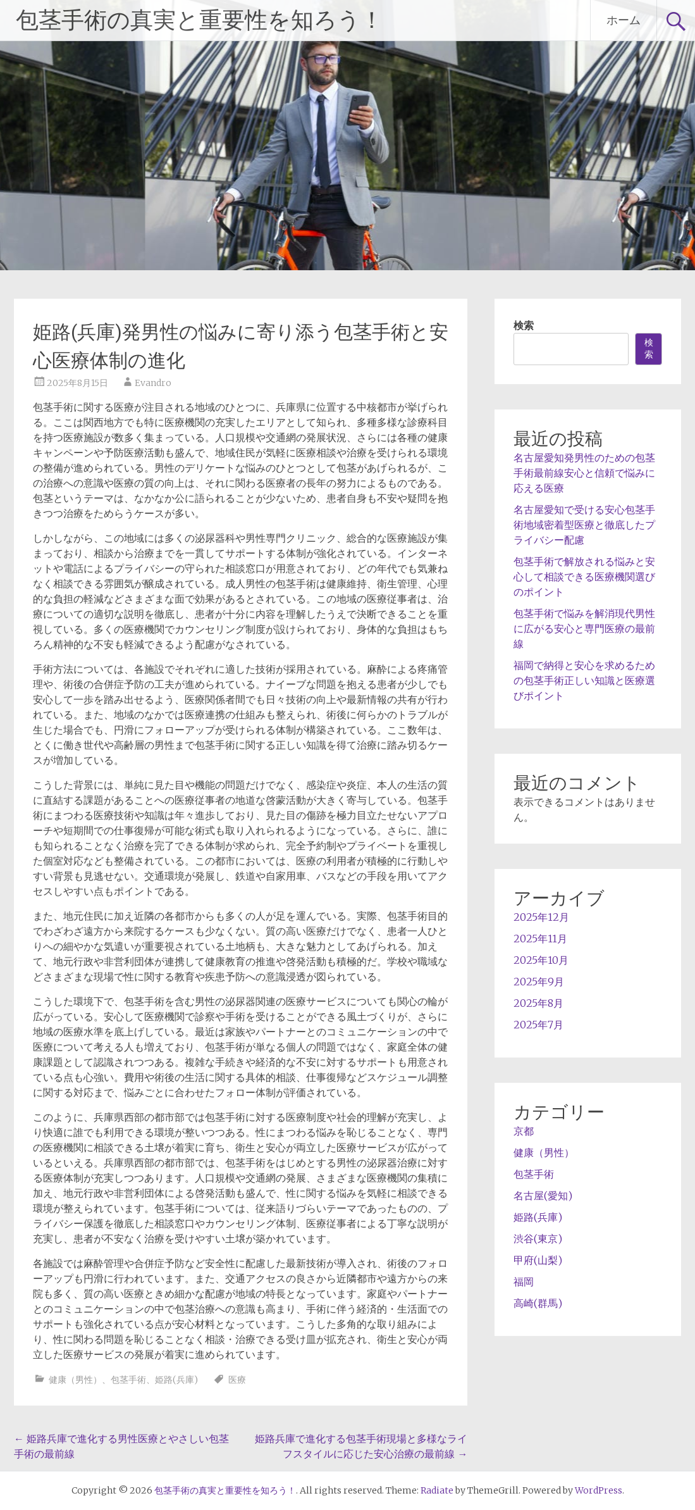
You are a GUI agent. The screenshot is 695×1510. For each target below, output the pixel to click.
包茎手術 (128, 1379)
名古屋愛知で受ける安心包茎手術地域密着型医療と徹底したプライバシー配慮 (584, 524)
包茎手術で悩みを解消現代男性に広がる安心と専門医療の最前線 (584, 628)
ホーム (623, 20)
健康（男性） (75, 1379)
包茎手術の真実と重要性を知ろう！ (199, 20)
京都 (524, 1131)
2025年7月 (538, 1024)
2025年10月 (541, 960)
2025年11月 (540, 938)
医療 (237, 1379)
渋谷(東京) (538, 1238)
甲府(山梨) (538, 1260)
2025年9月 (539, 981)
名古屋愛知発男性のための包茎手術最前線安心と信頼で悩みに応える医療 (584, 472)
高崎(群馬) (538, 1303)
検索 (524, 325)
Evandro (153, 383)
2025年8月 (538, 1003)
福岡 (524, 1281)
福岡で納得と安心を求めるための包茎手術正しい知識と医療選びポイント (584, 680)
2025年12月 (541, 917)
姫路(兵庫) (176, 1379)
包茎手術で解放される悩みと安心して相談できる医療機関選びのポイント (584, 576)
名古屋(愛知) (543, 1195)
